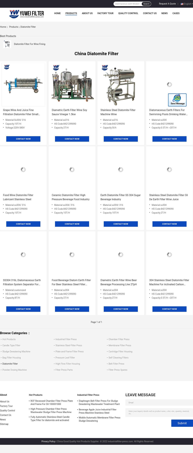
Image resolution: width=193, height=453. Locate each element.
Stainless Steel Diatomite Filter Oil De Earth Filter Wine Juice (168, 197)
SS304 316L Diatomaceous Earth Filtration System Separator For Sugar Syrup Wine (22, 283)
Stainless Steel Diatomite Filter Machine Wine (118, 112)
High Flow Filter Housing (67, 363)
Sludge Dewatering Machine (16, 351)
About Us (87, 13)
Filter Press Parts (64, 370)
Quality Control (128, 13)
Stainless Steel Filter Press (68, 345)
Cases (175, 13)
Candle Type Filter (11, 345)
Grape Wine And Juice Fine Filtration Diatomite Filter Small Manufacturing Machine (20, 112)
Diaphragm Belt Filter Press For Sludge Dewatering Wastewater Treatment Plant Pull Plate (99, 403)
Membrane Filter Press (120, 345)
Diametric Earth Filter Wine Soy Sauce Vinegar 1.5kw (69, 112)
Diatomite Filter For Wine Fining (29, 44)
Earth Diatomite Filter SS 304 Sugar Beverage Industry (121, 197)
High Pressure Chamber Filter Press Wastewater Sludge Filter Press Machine (51, 410)
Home (57, 13)
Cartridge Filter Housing (120, 351)
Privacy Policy (48, 441)
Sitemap (4, 424)
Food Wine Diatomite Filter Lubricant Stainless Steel (18, 197)
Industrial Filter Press (66, 339)
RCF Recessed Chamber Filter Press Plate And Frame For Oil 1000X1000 (52, 402)
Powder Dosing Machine (14, 370)
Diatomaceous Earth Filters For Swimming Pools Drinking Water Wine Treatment (167, 112)
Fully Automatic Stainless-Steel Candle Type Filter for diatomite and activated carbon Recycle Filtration (50, 419)
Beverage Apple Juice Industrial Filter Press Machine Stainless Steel (97, 411)
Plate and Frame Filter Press (69, 351)
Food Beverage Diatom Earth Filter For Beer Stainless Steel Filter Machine (71, 283)
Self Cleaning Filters (119, 357)
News (164, 13)
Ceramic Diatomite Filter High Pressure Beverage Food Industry (70, 197)
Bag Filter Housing (11, 357)
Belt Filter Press (116, 363)
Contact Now (23, 139)
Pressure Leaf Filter (65, 357)
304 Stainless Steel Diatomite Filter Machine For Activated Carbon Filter (169, 283)
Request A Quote (167, 3)
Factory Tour (105, 13)
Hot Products (9, 339)
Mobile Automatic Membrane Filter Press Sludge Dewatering (99, 419)
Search (146, 4)
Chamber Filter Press (119, 339)
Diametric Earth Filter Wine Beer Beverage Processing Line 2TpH (119, 282)
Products (71, 13)
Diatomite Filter (10, 363)
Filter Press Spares (118, 370)
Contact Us (149, 13)
